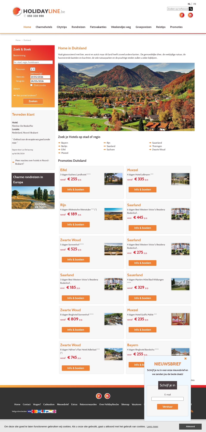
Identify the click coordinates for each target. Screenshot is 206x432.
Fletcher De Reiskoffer (22, 125)
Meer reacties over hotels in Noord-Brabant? (32, 162)
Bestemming (19, 55)
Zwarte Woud (158, 149)
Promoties (176, 27)
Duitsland (27, 40)
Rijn (108, 142)
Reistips (160, 27)
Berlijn (64, 146)
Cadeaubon (49, 404)
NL (189, 4)
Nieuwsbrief (63, 404)
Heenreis (20, 76)
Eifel (63, 149)
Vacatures (136, 404)
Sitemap (125, 404)
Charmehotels (44, 27)
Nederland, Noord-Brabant (25, 132)
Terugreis (20, 80)
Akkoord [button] (190, 426)
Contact (27, 404)
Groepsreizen (143, 27)
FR (194, 4)
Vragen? (37, 404)
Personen (20, 69)
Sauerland (157, 142)
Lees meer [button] (152, 426)
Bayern (64, 142)
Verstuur (168, 406)
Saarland (111, 146)
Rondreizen (78, 27)
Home (27, 27)
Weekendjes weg (121, 27)
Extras (74, 404)
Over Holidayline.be (109, 404)
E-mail (167, 394)
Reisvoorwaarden (88, 404)
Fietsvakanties (98, 27)
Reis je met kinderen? (27, 95)
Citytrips (62, 27)
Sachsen (111, 149)
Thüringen (157, 146)
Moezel (64, 152)
